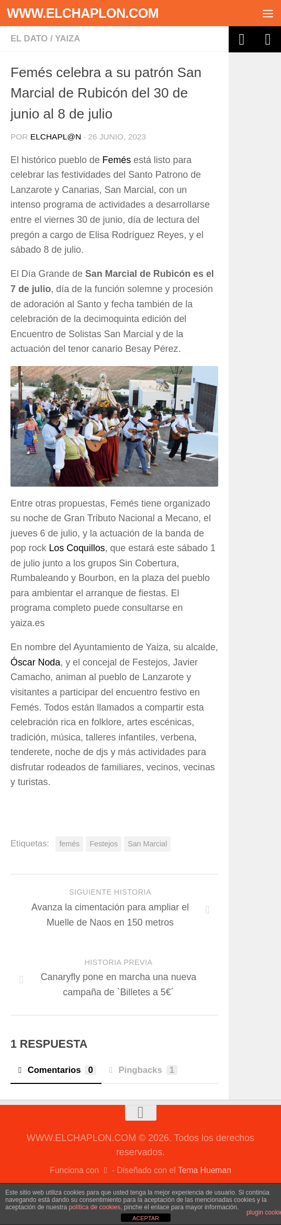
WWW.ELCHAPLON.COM (83, 13)
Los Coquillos (77, 548)
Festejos (103, 844)
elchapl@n (55, 136)
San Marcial (147, 844)
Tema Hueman (204, 1170)
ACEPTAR (145, 1218)
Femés (117, 160)
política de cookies (94, 1207)
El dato (29, 39)
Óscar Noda (35, 662)
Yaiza (67, 39)
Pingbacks (142, 1070)
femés (69, 844)
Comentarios (56, 1070)
